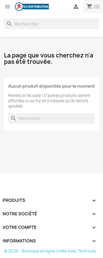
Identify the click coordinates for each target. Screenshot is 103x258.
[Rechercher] (51, 24)
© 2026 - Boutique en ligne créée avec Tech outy (50, 251)
